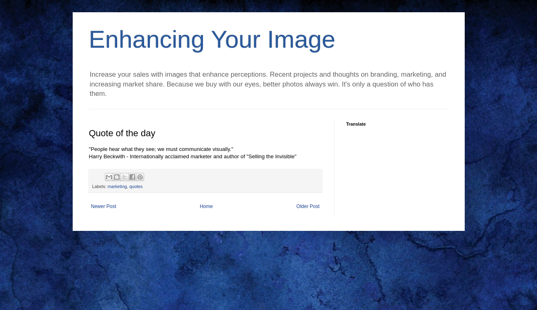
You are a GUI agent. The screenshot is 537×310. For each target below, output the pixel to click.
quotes (136, 186)
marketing (117, 186)
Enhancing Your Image (212, 39)
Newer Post (103, 206)
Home (206, 206)
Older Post (308, 206)
